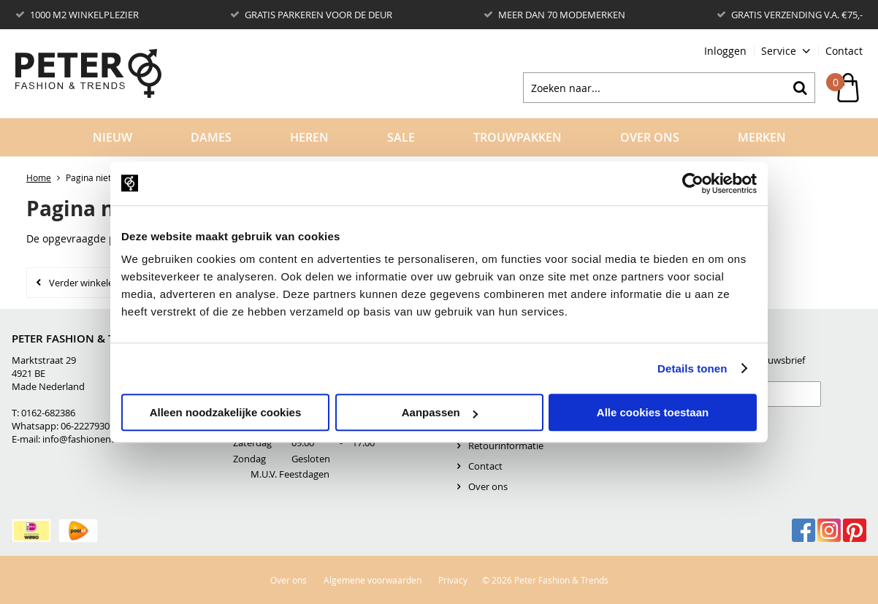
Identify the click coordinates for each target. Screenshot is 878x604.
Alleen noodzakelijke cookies (226, 412)
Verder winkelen (84, 282)
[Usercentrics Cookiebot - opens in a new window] (693, 183)
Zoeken (799, 87)
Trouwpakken (517, 137)
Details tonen (692, 368)
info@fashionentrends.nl (96, 439)
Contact (844, 51)
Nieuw (112, 137)
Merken (762, 137)
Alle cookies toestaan (653, 412)
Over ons (488, 486)
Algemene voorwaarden (372, 580)
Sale (401, 137)
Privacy (452, 580)
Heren (309, 137)
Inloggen (725, 51)
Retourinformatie (505, 445)
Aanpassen (440, 412)
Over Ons (649, 137)
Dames (211, 137)
